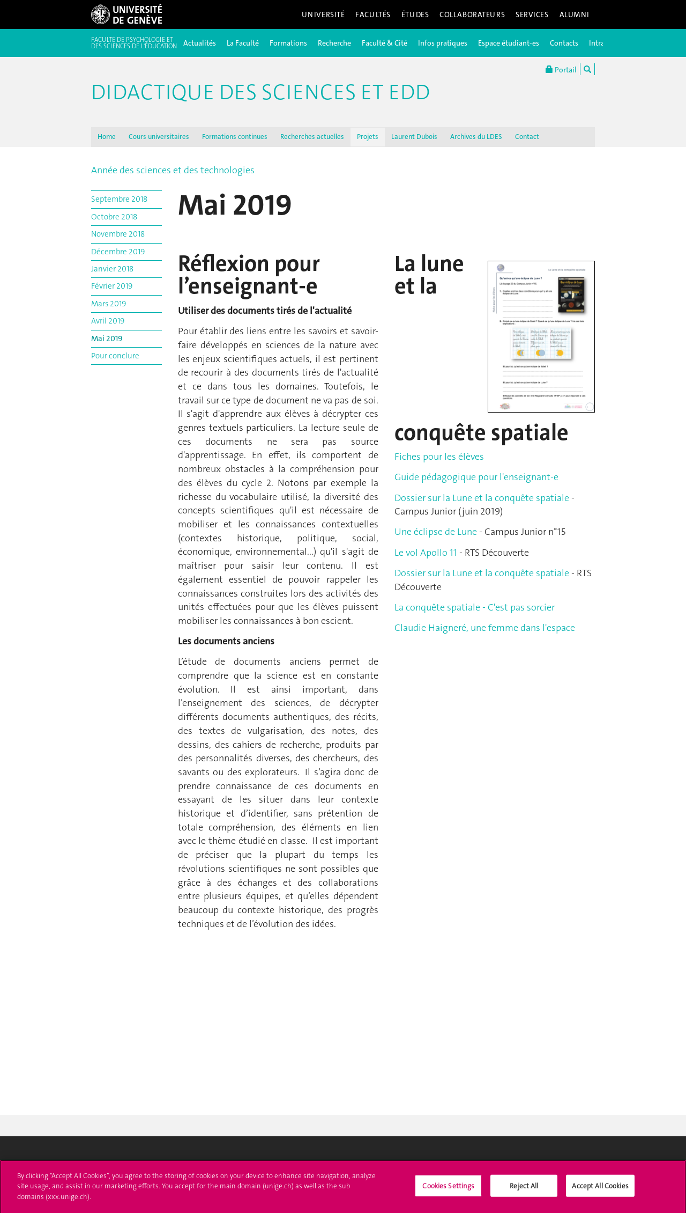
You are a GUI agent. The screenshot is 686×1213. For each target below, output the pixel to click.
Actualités (199, 43)
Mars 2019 (108, 303)
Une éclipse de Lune (435, 531)
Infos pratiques (442, 43)
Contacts (564, 43)
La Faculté (243, 43)
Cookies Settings (448, 1189)
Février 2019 (111, 286)
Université (323, 14)
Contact (527, 136)
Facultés (373, 14)
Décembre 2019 (118, 251)
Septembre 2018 (119, 199)
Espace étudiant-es (508, 43)
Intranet (602, 43)
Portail (561, 69)
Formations (288, 43)
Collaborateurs (472, 14)
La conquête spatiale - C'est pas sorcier (474, 607)
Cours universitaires (159, 136)
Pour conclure (115, 355)
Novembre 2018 (118, 234)
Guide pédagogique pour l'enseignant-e (476, 477)
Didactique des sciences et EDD (260, 92)
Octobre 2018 (114, 216)
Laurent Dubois (414, 136)
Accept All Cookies (600, 1189)
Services (532, 14)
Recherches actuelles (312, 136)
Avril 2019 (107, 320)
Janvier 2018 (112, 268)
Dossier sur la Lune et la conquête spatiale (482, 497)
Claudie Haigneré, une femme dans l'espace (484, 627)
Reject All (524, 1189)
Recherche (334, 43)
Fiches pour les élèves (439, 456)
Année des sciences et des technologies (173, 170)
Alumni (575, 14)
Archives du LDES (476, 136)
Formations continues (234, 136)
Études (415, 14)
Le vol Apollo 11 (425, 552)
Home (107, 136)
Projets (367, 136)
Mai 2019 (107, 338)
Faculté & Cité (384, 43)
